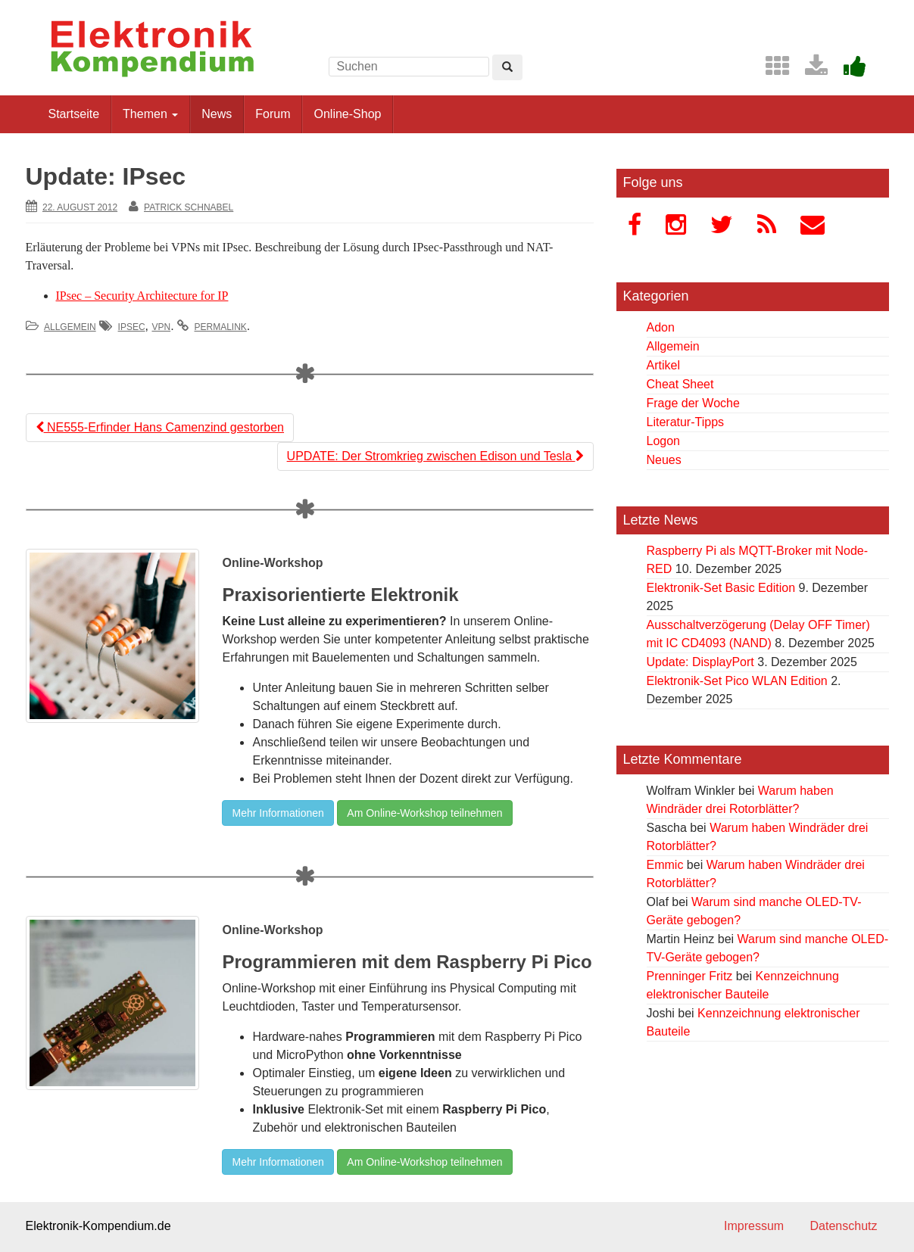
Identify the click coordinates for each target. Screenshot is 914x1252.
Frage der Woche (693, 403)
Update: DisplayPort (700, 662)
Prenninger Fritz (690, 976)
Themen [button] (150, 113)
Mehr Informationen (277, 813)
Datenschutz (844, 1225)
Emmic (665, 864)
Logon (664, 440)
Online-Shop (347, 113)
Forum (272, 113)
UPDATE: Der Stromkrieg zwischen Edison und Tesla (435, 456)
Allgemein (70, 327)
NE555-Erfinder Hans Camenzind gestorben (160, 427)
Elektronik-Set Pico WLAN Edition (737, 680)
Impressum (754, 1225)
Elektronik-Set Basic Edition (721, 587)
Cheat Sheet (680, 384)
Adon (661, 327)
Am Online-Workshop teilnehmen (424, 813)
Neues (664, 459)
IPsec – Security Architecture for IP (142, 295)
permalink (221, 327)
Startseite (74, 113)
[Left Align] (507, 67)
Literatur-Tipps (686, 422)
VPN (160, 327)
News (216, 113)
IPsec (131, 327)
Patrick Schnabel (188, 207)
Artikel (663, 365)
